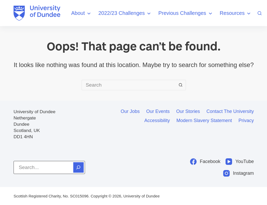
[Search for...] (128, 85)
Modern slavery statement (204, 120)
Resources (236, 13)
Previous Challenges (185, 13)
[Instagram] (238, 173)
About (81, 13)
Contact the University (230, 111)
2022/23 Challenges (125, 13)
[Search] (260, 13)
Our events (158, 111)
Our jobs (130, 111)
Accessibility (157, 120)
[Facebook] (205, 161)
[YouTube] (240, 161)
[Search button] (180, 85)
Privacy (246, 120)
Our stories (188, 111)
